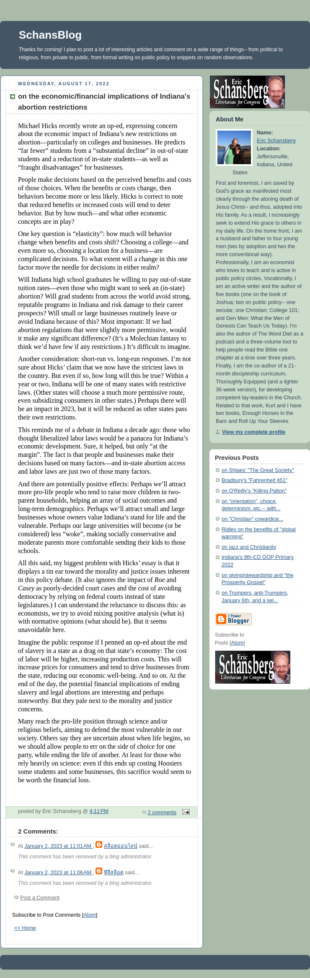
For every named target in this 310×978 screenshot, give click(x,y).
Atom (89, 915)
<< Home (25, 928)
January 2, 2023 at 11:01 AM (58, 846)
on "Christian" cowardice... (252, 519)
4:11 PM (99, 811)
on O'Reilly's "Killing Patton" (254, 491)
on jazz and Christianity (249, 547)
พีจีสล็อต (114, 873)
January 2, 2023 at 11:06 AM (58, 873)
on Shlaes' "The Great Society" (258, 470)
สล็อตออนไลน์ (120, 846)
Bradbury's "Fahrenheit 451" (254, 480)
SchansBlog (50, 35)
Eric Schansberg (276, 141)
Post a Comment (39, 898)
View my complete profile (253, 432)
